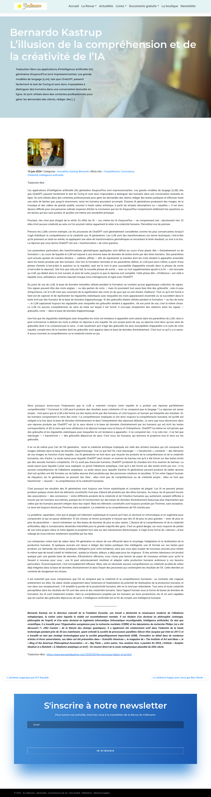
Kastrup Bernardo (79, 171)
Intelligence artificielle (51, 175)
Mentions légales (102, 793)
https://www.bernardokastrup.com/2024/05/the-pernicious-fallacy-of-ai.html (89, 654)
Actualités (106, 6)
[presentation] (52, 737)
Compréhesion (112, 171)
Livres (120, 6)
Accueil (74, 6)
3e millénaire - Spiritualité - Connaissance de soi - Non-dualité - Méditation (57, 793)
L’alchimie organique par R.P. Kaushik (28, 677)
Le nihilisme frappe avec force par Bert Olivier (178, 677)
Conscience (127, 171)
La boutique (170, 6)
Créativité (33, 175)
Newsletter (188, 6)
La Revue (87, 6)
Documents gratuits (143, 6)
